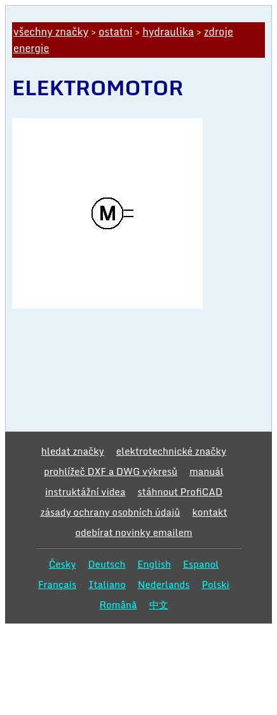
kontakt (209, 511)
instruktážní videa (85, 491)
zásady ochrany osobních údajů (110, 511)
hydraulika (168, 31)
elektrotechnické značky (171, 450)
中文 (158, 604)
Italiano (107, 584)
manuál (206, 471)
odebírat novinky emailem (133, 532)
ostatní (115, 31)
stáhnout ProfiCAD (180, 491)
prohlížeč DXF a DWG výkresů (110, 471)
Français (57, 584)
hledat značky (72, 450)
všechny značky (50, 31)
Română (118, 604)
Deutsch (106, 563)
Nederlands (164, 584)
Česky (62, 563)
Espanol (201, 563)
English (154, 563)
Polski (215, 584)
